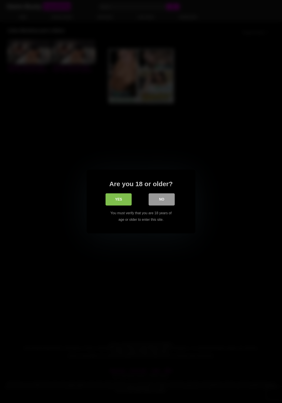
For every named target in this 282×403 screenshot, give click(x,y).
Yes (118, 199)
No (161, 199)
